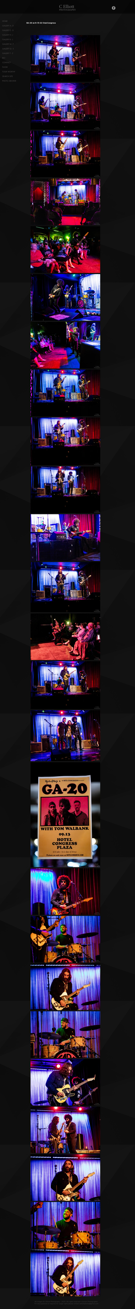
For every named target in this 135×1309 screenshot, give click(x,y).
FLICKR (5, 67)
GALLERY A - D (8, 26)
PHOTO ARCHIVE (9, 81)
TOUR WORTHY (8, 72)
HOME (5, 21)
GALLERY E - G (8, 30)
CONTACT (6, 62)
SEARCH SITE (7, 76)
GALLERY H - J (7, 35)
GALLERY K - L (7, 39)
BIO (3, 58)
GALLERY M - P (8, 44)
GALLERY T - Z (7, 53)
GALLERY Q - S (8, 49)
